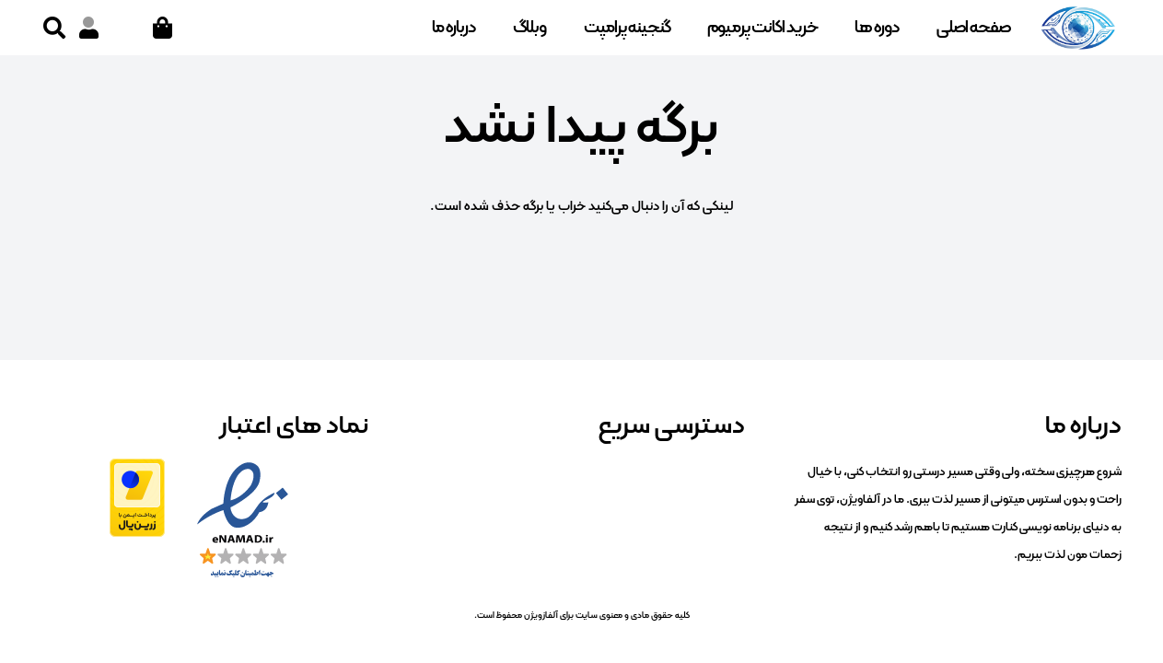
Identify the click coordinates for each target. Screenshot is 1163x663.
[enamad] (242, 521)
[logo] (1078, 27)
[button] (54, 28)
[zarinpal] (137, 498)
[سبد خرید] (162, 27)
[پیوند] (89, 27)
